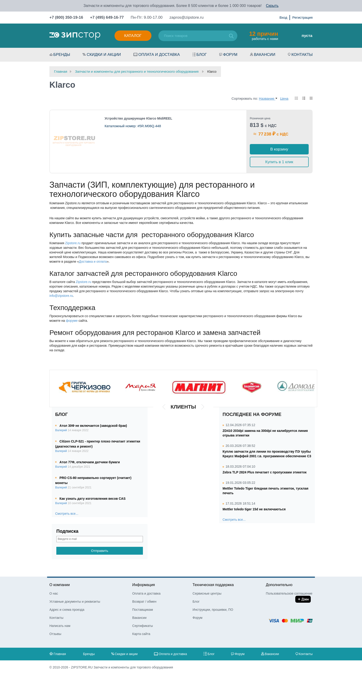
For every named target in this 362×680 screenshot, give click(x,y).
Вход (283, 17)
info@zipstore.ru (61, 296)
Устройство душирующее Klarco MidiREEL (138, 118)
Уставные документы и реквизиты (74, 601)
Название (268, 98)
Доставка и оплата (93, 261)
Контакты (302, 54)
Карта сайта (141, 634)
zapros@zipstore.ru (186, 17)
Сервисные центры (207, 593)
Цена (284, 98)
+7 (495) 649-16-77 (107, 17)
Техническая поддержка (213, 585)
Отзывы (55, 634)
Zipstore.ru (73, 243)
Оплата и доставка (159, 54)
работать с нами (263, 35)
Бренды (61, 54)
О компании (59, 585)
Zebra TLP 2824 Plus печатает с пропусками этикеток (265, 472)
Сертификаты (142, 626)
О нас (53, 593)
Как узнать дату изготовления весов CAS (93, 498)
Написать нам (59, 626)
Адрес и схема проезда (66, 609)
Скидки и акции (104, 54)
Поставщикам (142, 609)
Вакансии (264, 54)
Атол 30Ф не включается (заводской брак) (93, 425)
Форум (230, 54)
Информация (143, 585)
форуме (72, 320)
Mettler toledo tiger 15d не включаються (254, 509)
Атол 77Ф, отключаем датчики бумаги (90, 462)
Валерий (61, 430)
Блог (201, 54)
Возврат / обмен (144, 601)
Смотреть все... (66, 513)
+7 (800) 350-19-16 (66, 17)
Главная (60, 654)
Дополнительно (279, 585)
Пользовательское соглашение (289, 593)
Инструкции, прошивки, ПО (213, 609)
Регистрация (302, 17)
